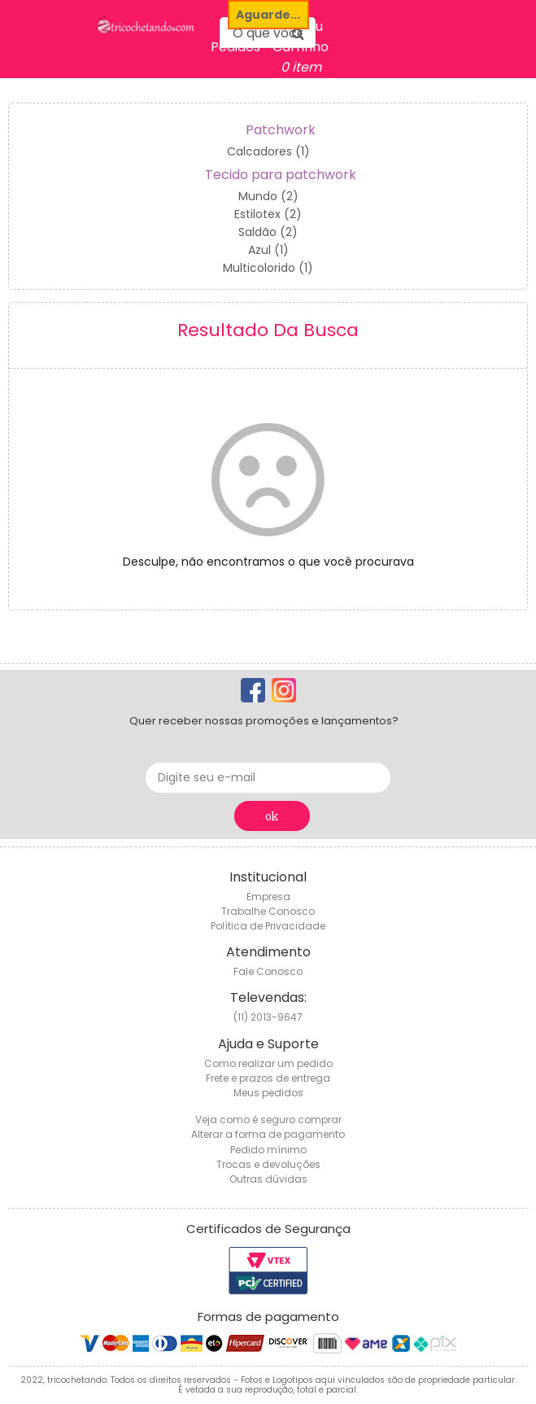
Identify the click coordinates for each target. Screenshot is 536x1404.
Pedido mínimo (268, 1150)
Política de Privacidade (268, 926)
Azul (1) (268, 250)
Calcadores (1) (268, 151)
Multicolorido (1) (268, 268)
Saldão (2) (268, 232)
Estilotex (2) (268, 214)
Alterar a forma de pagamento (268, 1134)
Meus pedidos (268, 1093)
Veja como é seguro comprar (268, 1119)
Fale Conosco (268, 971)
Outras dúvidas (268, 1179)
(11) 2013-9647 (268, 1017)
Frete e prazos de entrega (268, 1078)
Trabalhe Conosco (268, 911)
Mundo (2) (268, 196)
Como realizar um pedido (268, 1063)
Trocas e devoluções (268, 1164)
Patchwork (281, 129)
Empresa (268, 896)
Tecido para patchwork (280, 174)
